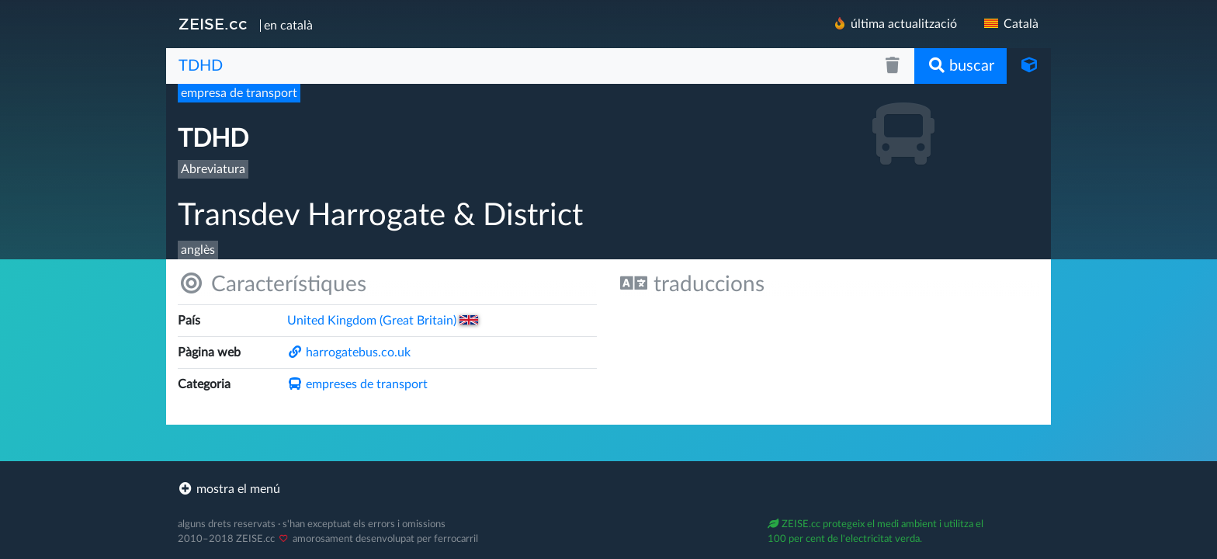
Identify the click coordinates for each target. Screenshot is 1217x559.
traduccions (692, 284)
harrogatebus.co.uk (349, 352)
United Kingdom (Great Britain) (382, 320)
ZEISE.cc (213, 24)
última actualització (894, 23)
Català (1010, 24)
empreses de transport (357, 384)
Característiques (272, 284)
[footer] (608, 489)
